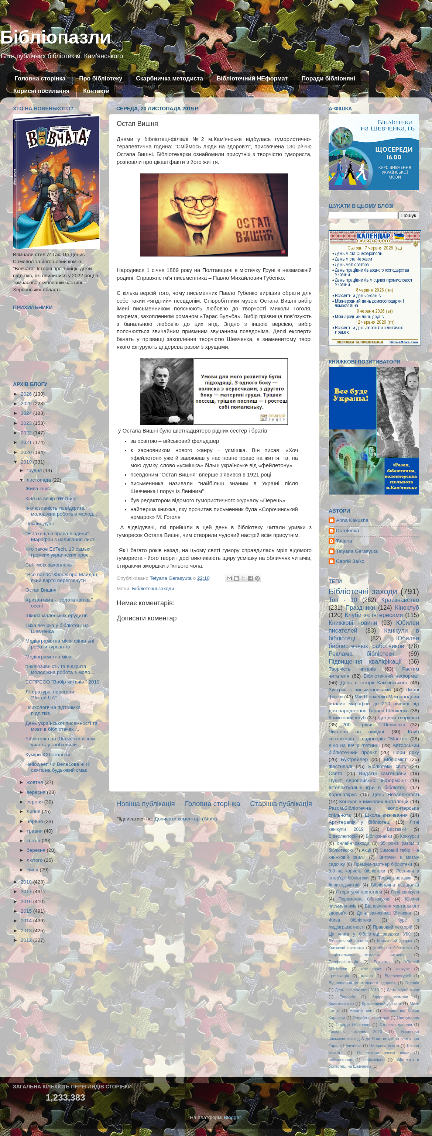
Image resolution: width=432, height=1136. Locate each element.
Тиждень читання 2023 (355, 1031)
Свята (336, 773)
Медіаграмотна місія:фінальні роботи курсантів (59, 644)
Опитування (408, 1017)
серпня (35, 802)
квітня (34, 840)
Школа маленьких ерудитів (56, 615)
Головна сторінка (40, 78)
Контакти (96, 91)
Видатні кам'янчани (382, 773)
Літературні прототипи (359, 892)
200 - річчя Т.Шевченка (373, 724)
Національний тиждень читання (366, 955)
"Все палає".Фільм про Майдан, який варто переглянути (62, 577)
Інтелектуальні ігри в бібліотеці (368, 787)
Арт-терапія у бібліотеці (360, 822)
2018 (27, 882)
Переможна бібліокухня (365, 899)
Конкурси (409, 836)
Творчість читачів (352, 669)
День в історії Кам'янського (373, 682)
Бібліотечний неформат (391, 676)
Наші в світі (362, 1010)
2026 (27, 394)
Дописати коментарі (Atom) (185, 819)
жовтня (35, 782)
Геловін (412, 983)
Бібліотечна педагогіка (395, 885)
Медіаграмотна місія (49, 657)
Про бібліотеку (100, 78)
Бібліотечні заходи (153, 588)
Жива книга (38, 488)
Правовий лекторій (392, 927)
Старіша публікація (281, 804)
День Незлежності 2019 (357, 990)
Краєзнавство (400, 599)
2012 (27, 940)
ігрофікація (339, 976)
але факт (371, 969)
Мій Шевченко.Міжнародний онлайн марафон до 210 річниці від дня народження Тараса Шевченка (374, 703)
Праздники (360, 607)
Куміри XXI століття (48, 754)
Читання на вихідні (356, 731)
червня (35, 821)
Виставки (396, 829)
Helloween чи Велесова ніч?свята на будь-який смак (57, 767)
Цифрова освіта (384, 1045)
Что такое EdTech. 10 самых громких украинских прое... (59, 552)
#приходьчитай (344, 885)
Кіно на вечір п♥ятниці (50, 498)
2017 (27, 891)
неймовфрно (340, 1059)
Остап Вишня (40, 590)
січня (33, 869)
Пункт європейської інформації (367, 780)
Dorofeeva (347, 530)
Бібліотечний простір (348, 941)
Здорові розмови (390, 997)
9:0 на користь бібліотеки (357, 871)
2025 (27, 403)
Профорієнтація (343, 962)
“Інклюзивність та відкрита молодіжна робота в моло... (60, 669)
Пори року (406, 752)
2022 (27, 433)
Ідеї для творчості (398, 717)
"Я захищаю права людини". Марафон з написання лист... (61, 536)
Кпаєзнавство (341, 1003)
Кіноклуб (407, 607)
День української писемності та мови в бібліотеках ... (61, 726)
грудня (35, 470)
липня (34, 811)
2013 (27, 930)
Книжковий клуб (347, 717)
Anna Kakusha (352, 520)
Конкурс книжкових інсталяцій (374, 801)
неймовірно (374, 1059)
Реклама (382, 962)
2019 (27, 462)
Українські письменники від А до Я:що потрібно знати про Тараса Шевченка (374, 1038)
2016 (27, 901)
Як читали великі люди (383, 1052)
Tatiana (344, 541)
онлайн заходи (353, 843)
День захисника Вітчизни (384, 913)
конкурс (402, 969)
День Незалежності (396, 794)
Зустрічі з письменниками (360, 689)
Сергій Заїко (350, 561)
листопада (39, 480)
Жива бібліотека (350, 920)
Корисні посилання (41, 91)
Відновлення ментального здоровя (362, 983)
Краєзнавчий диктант (381, 1003)
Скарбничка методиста (169, 78)
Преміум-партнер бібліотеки (383, 864)
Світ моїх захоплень (48, 565)
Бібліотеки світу (387, 766)
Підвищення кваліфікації (365, 661)
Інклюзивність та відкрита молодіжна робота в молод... (61, 511)
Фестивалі (340, 766)
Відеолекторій (343, 836)
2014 (27, 920)
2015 (27, 911)
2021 (27, 442)
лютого (35, 860)
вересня (37, 792)
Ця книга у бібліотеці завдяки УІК (369, 934)
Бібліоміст (395, 759)
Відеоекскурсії (398, 976)
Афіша (367, 976)
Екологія (347, 997)
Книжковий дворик (394, 941)
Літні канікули (405, 892)
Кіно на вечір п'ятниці (354, 745)
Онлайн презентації (371, 1017)
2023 (27, 423)
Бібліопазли (55, 37)
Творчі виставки (395, 878)
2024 (27, 413)
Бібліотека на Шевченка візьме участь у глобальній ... (61, 741)
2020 (27, 452)
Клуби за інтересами (374, 615)
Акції (366, 850)
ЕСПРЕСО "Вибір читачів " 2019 (62, 682)
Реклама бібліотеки (361, 653)
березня (37, 850)
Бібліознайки (379, 836)
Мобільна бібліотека (392, 948)
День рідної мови (403, 990)
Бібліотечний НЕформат (252, 78)
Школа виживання (386, 815)
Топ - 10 (343, 599)
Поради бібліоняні (328, 78)
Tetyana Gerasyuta (357, 551)
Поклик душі (39, 523)
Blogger (232, 1117)
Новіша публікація (145, 804)
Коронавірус (343, 794)
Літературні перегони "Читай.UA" (49, 694)
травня (35, 831)
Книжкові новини (353, 622)
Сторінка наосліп (396, 1024)
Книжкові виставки (346, 948)
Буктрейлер (354, 759)
